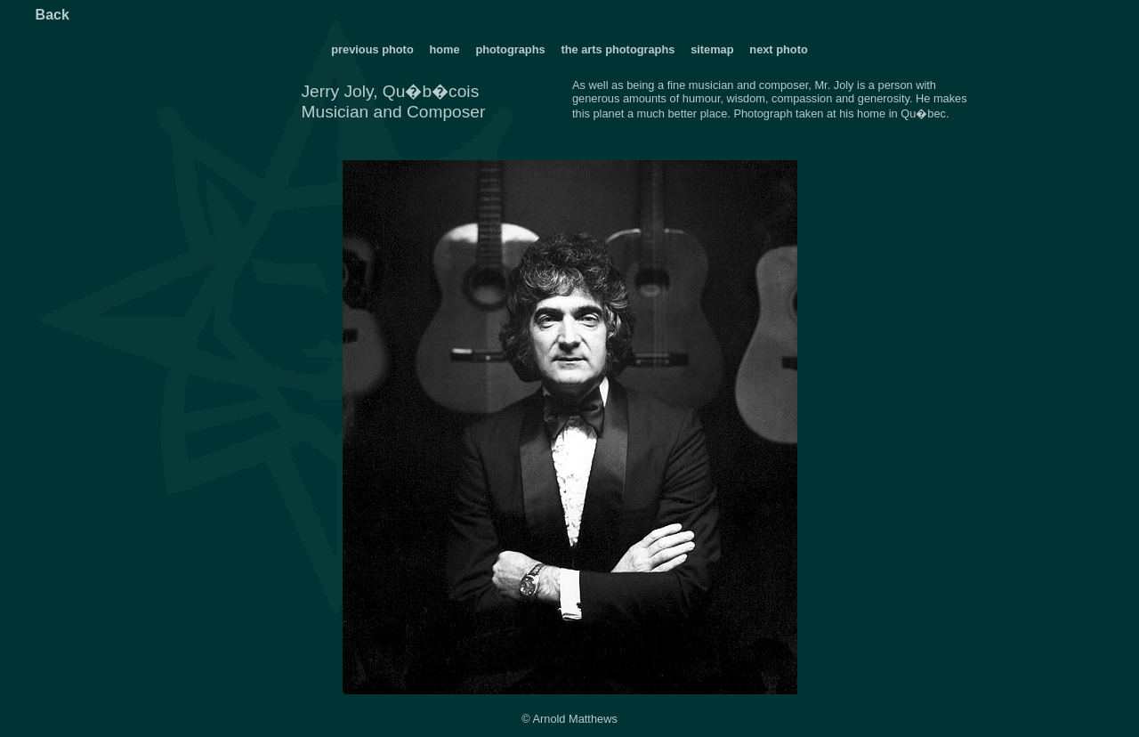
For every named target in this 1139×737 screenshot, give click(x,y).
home (444, 49)
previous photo (372, 49)
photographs (511, 49)
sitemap (712, 49)
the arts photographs (618, 49)
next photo (778, 49)
